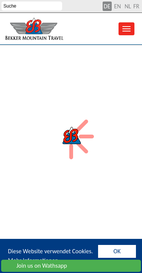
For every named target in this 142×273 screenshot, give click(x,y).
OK (117, 251)
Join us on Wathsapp (35, 266)
